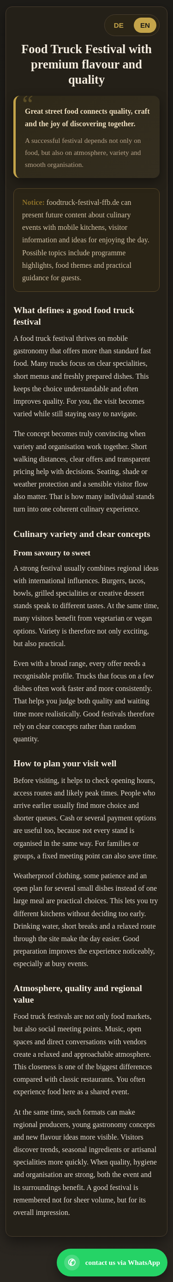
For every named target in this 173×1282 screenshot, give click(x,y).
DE (119, 25)
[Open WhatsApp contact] (112, 1262)
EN (145, 25)
